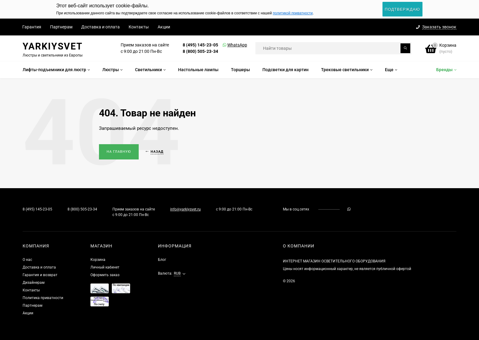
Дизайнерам (34, 282)
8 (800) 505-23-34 (200, 51)
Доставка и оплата (100, 26)
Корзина (97, 260)
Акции (164, 26)
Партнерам (61, 26)
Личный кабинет (104, 267)
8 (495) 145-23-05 (200, 44)
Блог (162, 260)
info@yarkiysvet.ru (185, 209)
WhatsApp (229, 44)
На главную (119, 152)
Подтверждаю (402, 9)
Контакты (139, 26)
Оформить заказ (104, 275)
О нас (27, 260)
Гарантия (31, 26)
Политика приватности (43, 298)
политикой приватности (293, 13)
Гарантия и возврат (40, 275)
